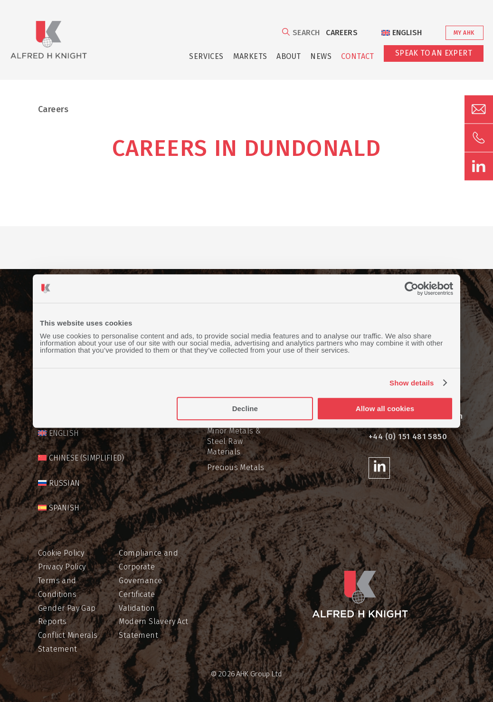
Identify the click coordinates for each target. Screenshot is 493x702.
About (288, 56)
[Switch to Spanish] (58, 508)
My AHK (464, 32)
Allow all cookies (385, 408)
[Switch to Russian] (59, 483)
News (321, 56)
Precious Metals (236, 467)
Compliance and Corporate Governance (148, 566)
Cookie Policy (61, 553)
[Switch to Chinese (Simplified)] (81, 458)
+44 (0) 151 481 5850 (408, 436)
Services (206, 56)
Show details (411, 382)
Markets (250, 56)
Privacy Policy (62, 566)
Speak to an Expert (433, 53)
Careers (342, 32)
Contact (357, 56)
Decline (245, 408)
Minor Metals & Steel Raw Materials (234, 441)
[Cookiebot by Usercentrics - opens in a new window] (411, 288)
